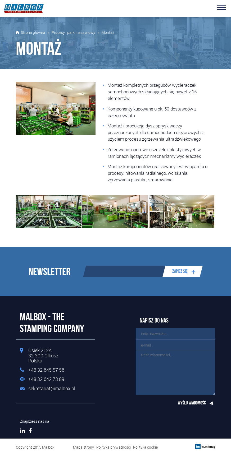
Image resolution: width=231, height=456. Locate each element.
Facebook (30, 430)
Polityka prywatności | (114, 447)
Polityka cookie (145, 447)
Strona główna (33, 32)
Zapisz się (180, 271)
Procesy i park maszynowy (73, 32)
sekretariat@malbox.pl (51, 388)
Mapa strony (83, 447)
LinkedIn (22, 430)
